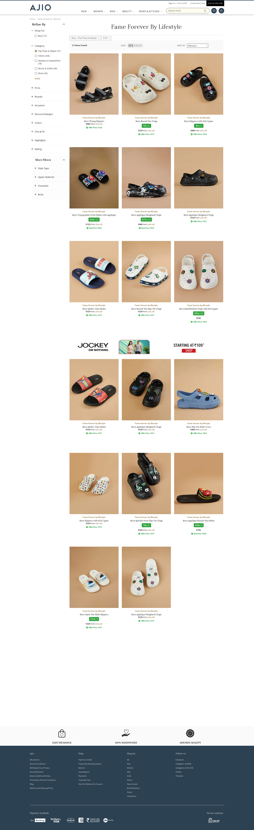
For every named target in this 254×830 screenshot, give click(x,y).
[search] (207, 10)
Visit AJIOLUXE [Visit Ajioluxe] (215, 3)
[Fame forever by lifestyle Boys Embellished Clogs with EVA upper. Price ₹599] (198, 282)
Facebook (180, 760)
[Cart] (221, 10)
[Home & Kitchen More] (161, 11)
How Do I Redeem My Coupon (90, 784)
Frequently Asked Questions (90, 764)
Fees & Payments (36, 772)
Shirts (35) (43, 73)
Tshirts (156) (44, 55)
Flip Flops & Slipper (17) (49, 50)
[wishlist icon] (214, 10)
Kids (129, 772)
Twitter (178, 772)
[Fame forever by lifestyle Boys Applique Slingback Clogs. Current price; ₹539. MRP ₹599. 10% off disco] (198, 185)
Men (129, 764)
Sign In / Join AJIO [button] (178, 3)
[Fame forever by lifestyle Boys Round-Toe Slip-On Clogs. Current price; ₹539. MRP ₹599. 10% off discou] (146, 278)
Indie (129, 776)
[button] (49, 24)
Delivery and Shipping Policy (41, 788)
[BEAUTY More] (134, 11)
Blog (32, 784)
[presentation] (150, 381)
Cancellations (84, 772)
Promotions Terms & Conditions (43, 780)
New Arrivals (132, 784)
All (128, 760)
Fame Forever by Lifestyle (49, 19)
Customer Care (197, 3)
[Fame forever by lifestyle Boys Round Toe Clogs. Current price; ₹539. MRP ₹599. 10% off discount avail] (146, 94)
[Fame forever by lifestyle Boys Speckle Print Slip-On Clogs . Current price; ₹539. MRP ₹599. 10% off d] (146, 494)
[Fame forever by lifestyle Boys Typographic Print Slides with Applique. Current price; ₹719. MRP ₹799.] (94, 188)
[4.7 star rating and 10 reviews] (146, 220)
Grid (123, 45)
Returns (81, 768)
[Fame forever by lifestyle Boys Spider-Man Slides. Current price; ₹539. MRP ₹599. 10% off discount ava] (94, 278)
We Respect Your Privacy (40, 768)
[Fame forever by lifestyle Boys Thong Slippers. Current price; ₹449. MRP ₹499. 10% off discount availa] (94, 91)
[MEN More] (88, 11)
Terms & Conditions (38, 764)
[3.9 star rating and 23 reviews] (198, 313)
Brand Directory (133, 788)
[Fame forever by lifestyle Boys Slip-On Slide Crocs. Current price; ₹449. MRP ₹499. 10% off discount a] (198, 396)
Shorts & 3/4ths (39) (47, 68)
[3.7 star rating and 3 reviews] (94, 619)
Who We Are (34, 760)
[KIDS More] (117, 11)
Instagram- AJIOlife (183, 764)
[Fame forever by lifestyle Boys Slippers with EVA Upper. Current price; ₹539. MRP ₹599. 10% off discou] (94, 490)
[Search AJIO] (188, 10)
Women (130, 768)
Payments (82, 776)
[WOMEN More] (105, 11)
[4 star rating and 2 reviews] (198, 126)
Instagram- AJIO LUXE (184, 768)
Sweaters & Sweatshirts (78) (49, 62)
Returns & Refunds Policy (40, 776)
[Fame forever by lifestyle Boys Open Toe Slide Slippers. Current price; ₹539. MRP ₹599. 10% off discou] (94, 588)
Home (32, 19)
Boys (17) (42, 35)
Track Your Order (85, 760)
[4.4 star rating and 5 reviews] (199, 525)
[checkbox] (49, 35)
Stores (129, 780)
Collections (131, 796)
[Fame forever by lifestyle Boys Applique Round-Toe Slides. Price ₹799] (198, 494)
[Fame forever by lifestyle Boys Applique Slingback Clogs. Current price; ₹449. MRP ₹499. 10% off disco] (146, 188)
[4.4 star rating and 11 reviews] (94, 220)
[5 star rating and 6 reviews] (146, 126)
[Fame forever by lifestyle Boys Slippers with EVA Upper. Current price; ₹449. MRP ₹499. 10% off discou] (198, 94)
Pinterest (179, 776)
